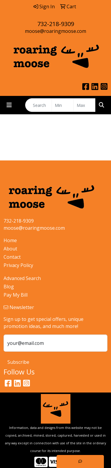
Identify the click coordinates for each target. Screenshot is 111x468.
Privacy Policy (18, 265)
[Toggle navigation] (9, 105)
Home (10, 240)
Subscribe (18, 362)
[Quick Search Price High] (84, 105)
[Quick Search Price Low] (63, 105)
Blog (9, 286)
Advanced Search (22, 278)
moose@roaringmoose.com (55, 31)
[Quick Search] (38, 105)
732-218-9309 (55, 24)
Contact (12, 257)
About (10, 248)
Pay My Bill (16, 295)
